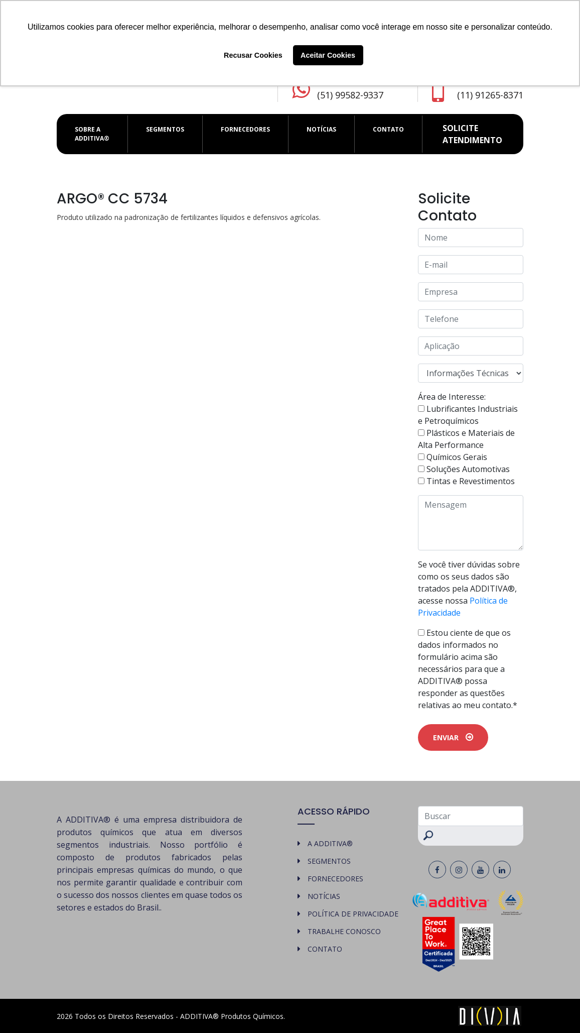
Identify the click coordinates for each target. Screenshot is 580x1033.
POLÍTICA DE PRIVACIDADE (353, 914)
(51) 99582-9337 (350, 95)
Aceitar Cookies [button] (328, 55)
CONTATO (388, 129)
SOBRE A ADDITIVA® (92, 134)
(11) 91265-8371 (490, 95)
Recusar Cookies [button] (253, 55)
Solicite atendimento (472, 134)
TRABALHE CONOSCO (344, 931)
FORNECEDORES (245, 129)
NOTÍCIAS (321, 129)
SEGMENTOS (165, 129)
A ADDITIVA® (330, 843)
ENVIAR (453, 737)
